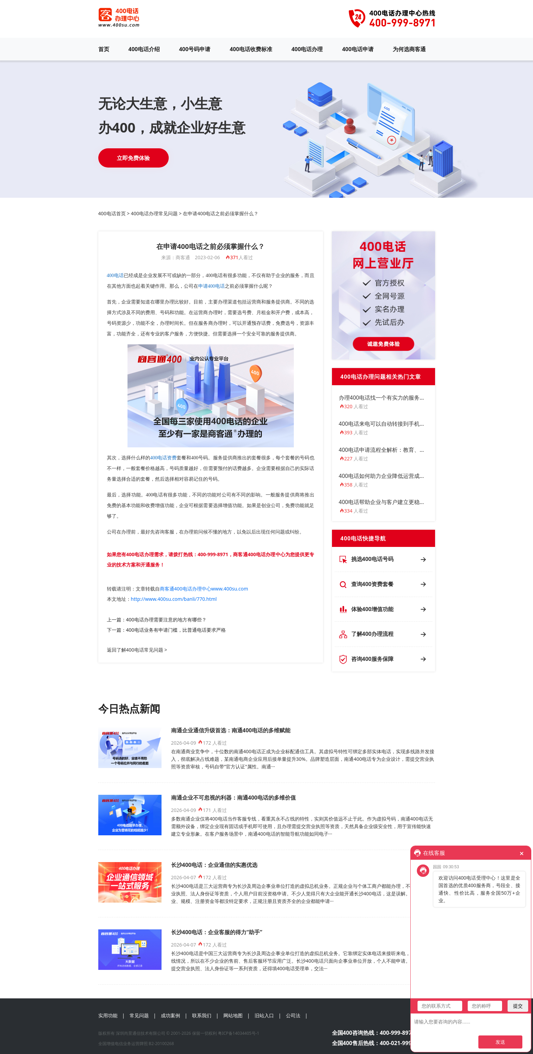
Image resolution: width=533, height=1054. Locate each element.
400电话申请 (357, 49)
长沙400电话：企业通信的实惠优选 (214, 865)
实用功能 (108, 1015)
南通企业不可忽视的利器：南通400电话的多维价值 (233, 797)
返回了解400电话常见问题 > (137, 649)
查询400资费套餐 (372, 584)
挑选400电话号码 (372, 559)
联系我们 (201, 1015)
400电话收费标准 (251, 49)
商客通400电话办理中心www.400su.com (204, 588)
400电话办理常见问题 (154, 213)
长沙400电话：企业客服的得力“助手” (217, 932)
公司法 (293, 1015)
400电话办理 (307, 49)
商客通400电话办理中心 (259, 554)
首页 (103, 49)
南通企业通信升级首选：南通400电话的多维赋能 (230, 730)
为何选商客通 (409, 49)
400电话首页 (112, 213)
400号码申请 (194, 49)
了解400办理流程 (372, 634)
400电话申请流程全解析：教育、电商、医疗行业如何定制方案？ (418, 450)
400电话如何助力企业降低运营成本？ (385, 476)
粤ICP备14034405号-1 (238, 1033)
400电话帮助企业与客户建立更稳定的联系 (390, 502)
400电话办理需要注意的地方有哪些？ (166, 619)
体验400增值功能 (372, 609)
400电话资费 (163, 457)
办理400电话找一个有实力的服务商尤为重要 (393, 397)
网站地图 (233, 1015)
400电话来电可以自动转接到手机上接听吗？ (393, 423)
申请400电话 (211, 286)
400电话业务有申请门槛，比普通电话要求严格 (176, 630)
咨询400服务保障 (372, 659)
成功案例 (170, 1015)
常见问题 (139, 1015)
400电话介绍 (144, 49)
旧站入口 (264, 1015)
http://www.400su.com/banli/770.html (174, 599)
